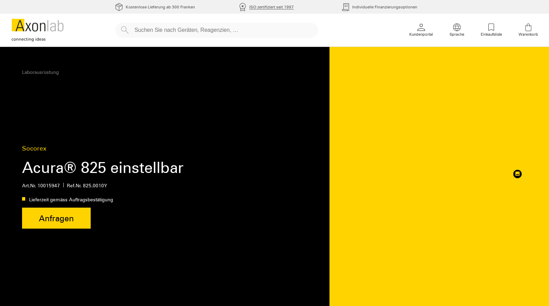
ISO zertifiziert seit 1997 (271, 6)
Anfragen (56, 218)
